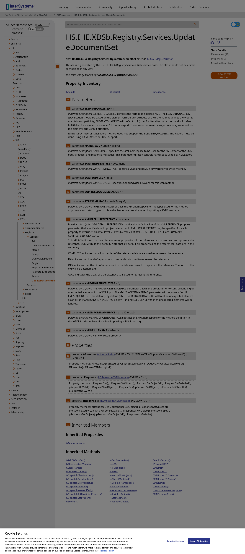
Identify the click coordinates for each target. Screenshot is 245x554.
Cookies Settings (175, 544)
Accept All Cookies (199, 544)
